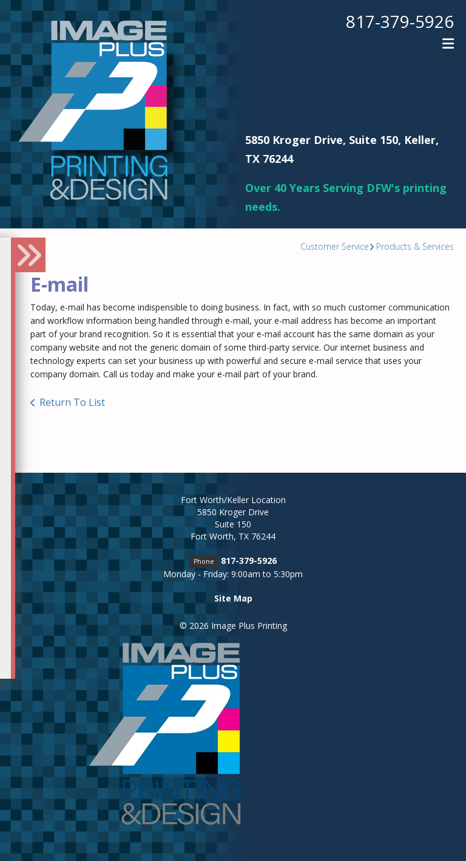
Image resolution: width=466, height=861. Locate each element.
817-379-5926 (400, 21)
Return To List (72, 402)
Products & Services (415, 246)
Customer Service (334, 246)
